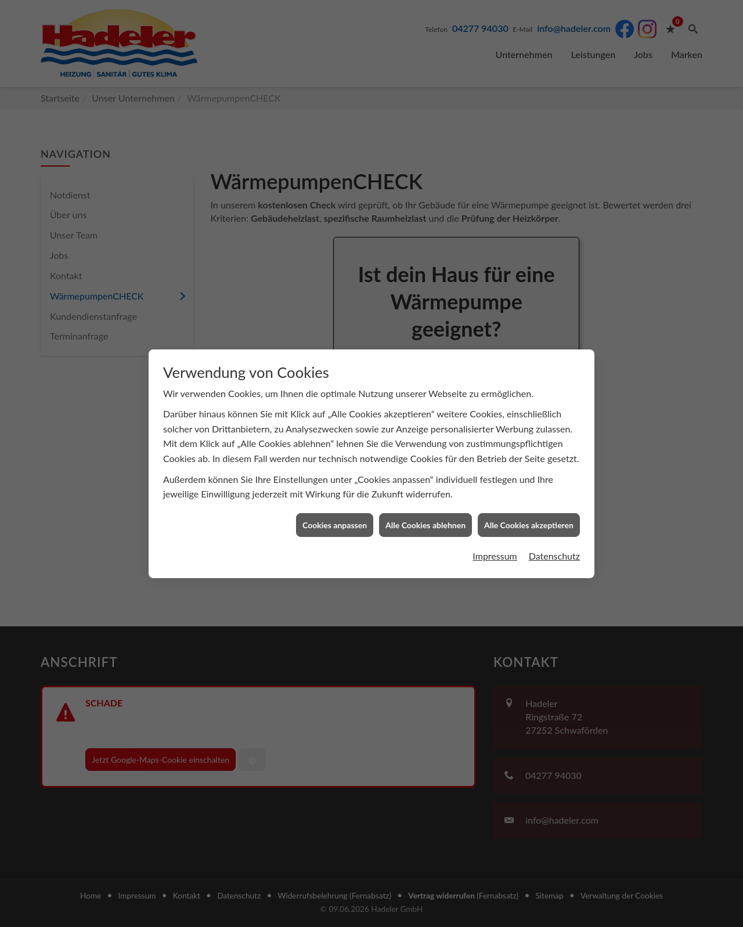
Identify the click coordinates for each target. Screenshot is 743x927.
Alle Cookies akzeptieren (529, 500)
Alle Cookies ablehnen (425, 500)
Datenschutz (554, 530)
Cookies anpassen (334, 500)
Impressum (495, 530)
